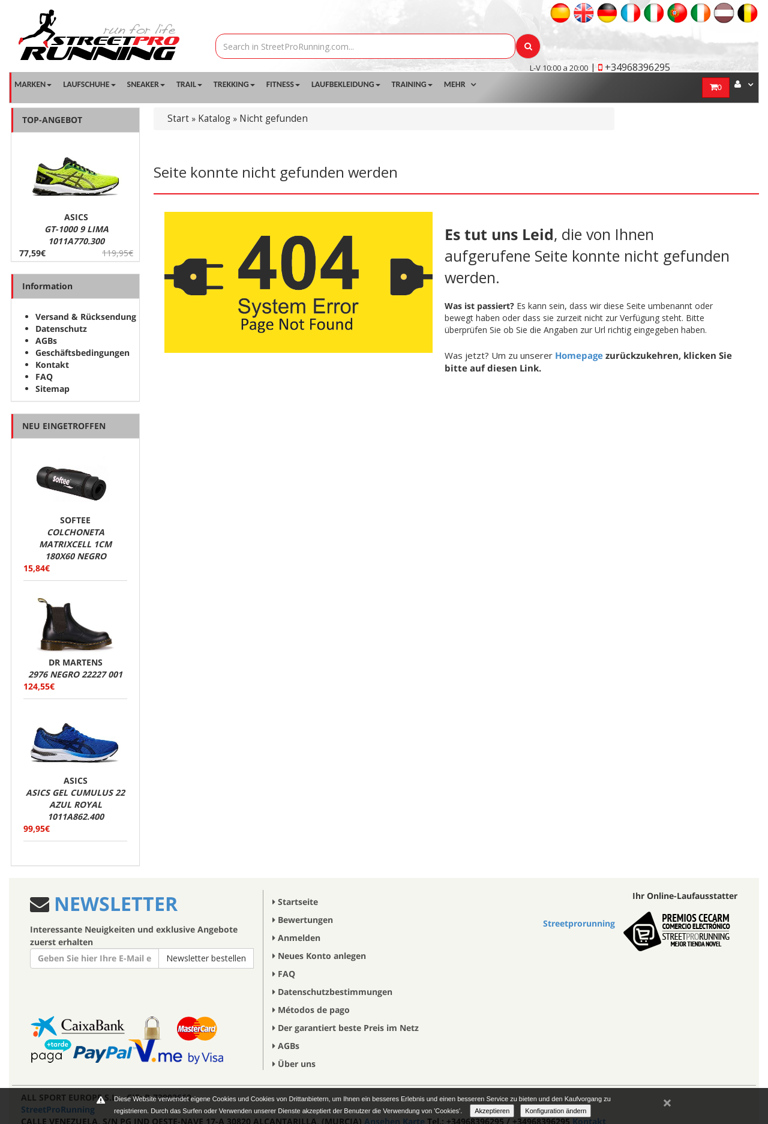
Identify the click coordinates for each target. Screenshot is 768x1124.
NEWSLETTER (113, 903)
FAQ (44, 376)
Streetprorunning (579, 923)
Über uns (294, 1063)
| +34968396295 (630, 67)
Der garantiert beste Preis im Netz (345, 1027)
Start (178, 118)
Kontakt (52, 364)
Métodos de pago (311, 1009)
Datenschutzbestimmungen (332, 991)
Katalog (214, 118)
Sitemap (52, 388)
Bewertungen (302, 919)
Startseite (295, 901)
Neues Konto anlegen (319, 955)
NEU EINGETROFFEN (64, 425)
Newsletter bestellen (206, 958)
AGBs (46, 340)
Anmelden (296, 937)
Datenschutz (61, 328)
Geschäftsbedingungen (82, 352)
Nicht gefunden (273, 118)
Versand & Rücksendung (85, 316)
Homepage (579, 355)
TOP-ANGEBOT (52, 119)
